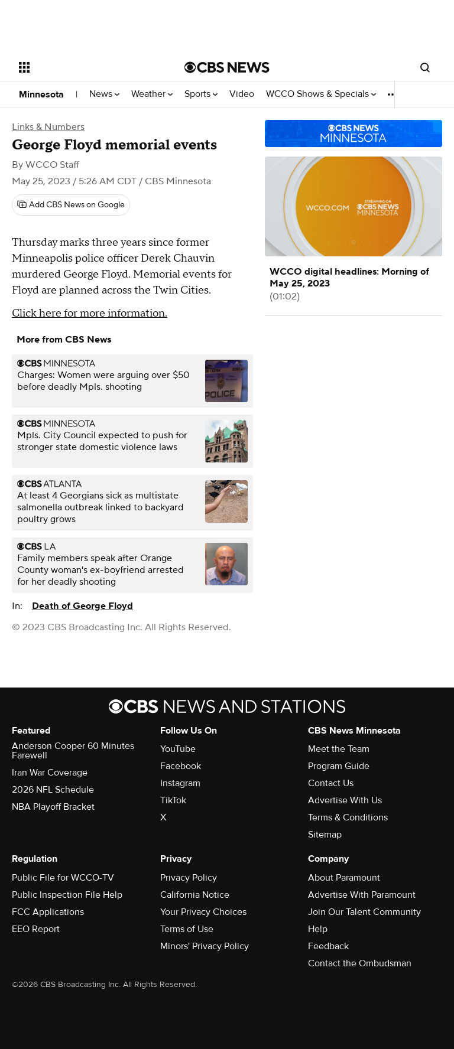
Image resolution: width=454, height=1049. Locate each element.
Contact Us (331, 783)
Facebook (180, 766)
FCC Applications (48, 912)
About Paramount (344, 877)
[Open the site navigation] (88, 67)
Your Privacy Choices (203, 912)
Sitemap (325, 834)
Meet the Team (338, 749)
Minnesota (41, 94)
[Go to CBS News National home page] (227, 67)
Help (317, 929)
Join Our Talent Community (364, 912)
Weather (152, 94)
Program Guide (338, 766)
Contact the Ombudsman (359, 963)
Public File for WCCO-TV (63, 877)
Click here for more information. (89, 313)
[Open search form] (425, 67)
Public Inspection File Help (67, 895)
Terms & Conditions (348, 817)
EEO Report (36, 929)
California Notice (194, 895)
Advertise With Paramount (362, 895)
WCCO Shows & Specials (321, 94)
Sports (201, 94)
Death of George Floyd (82, 606)
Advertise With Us (345, 800)
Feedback (328, 946)
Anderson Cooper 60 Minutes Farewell (73, 750)
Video (241, 94)
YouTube (178, 749)
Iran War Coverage (49, 772)
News (104, 94)
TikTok (173, 800)
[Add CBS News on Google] (71, 205)
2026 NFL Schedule (53, 789)
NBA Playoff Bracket (53, 807)
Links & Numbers (48, 127)
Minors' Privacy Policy (204, 946)
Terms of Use (186, 929)
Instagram (180, 783)
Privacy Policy (188, 877)
